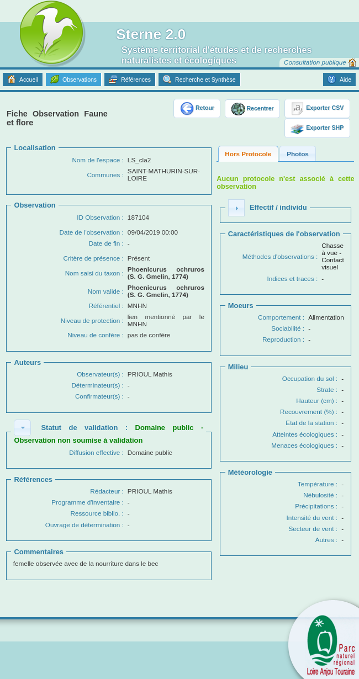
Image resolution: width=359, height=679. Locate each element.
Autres (324, 539)
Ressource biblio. (95, 513)
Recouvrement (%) (307, 411)
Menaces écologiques (302, 445)
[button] (22, 428)
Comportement (279, 317)
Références (136, 79)
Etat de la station (310, 422)
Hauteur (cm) (315, 400)
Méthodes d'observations (278, 256)
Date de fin (104, 243)
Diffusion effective (94, 452)
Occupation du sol (308, 378)
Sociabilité (285, 328)
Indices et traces (290, 278)
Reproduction (281, 339)
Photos (298, 153)
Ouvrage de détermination (82, 524)
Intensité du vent (310, 517)
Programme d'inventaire (85, 502)
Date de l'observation (90, 232)
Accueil (28, 79)
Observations (79, 79)
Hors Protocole (248, 153)
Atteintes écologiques (303, 434)
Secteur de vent (311, 528)
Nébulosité (318, 494)
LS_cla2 (139, 159)
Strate (325, 389)
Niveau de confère (93, 334)
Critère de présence (91, 258)
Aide (345, 79)
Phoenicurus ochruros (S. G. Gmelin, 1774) (166, 273)
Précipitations (314, 506)
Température (316, 483)
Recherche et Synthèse (205, 79)
